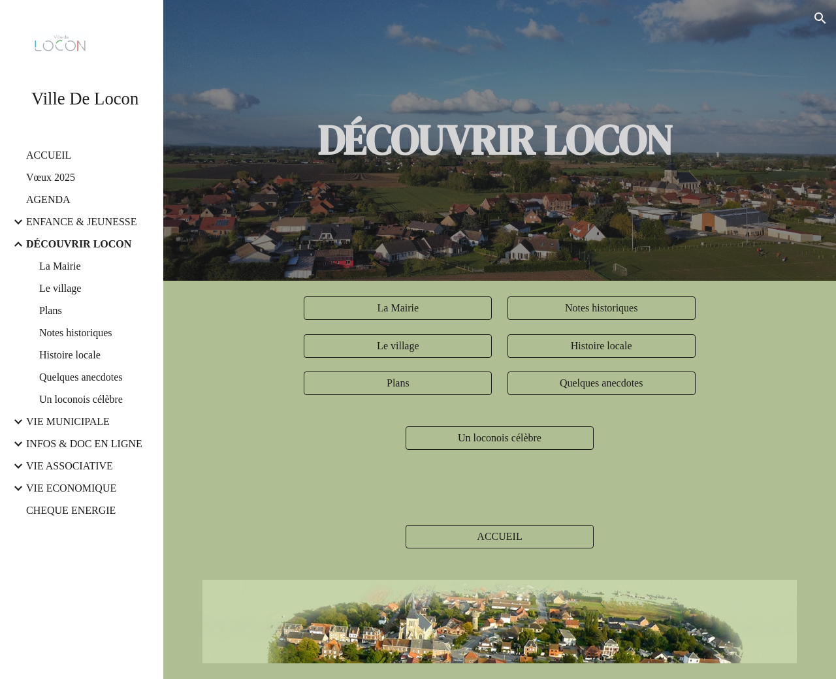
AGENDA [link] (48, 199)
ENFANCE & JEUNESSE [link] (81, 221)
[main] (499, 140)
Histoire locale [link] (70, 354)
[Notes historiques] (601, 308)
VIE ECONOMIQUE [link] (71, 488)
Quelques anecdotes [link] (81, 377)
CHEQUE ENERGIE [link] (71, 510)
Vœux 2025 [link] (50, 177)
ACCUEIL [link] (48, 155)
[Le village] (397, 346)
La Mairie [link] (60, 266)
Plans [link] (50, 310)
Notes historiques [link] (75, 332)
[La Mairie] (397, 308)
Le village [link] (60, 288)
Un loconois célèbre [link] (81, 399)
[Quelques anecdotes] (601, 383)
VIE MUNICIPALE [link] (68, 421)
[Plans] (397, 383)
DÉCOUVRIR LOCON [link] (78, 243)
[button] (820, 18)
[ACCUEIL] (499, 536)
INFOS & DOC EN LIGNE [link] (84, 443)
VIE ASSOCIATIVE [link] (69, 465)
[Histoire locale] (601, 346)
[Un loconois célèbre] (499, 438)
